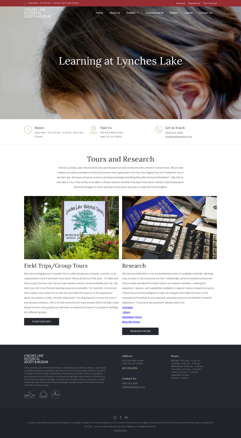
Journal (188, 12)
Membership (194, 3)
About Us (114, 12)
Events (174, 12)
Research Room (140, 331)
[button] (132, 13)
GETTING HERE (129, 368)
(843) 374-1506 (174, 132)
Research (180, 3)
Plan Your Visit (210, 3)
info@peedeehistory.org (178, 136)
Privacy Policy (120, 430)
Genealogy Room (132, 317)
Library (126, 312)
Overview (127, 307)
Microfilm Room (131, 322)
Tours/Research (154, 12)
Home (99, 12)
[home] (37, 13)
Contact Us (205, 12)
